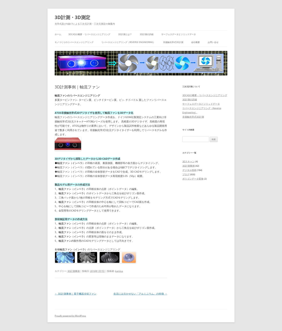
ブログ (185, 174)
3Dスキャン (188, 161)
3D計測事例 (73, 271)
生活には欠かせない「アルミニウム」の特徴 (140, 293)
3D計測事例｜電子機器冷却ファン (75, 293)
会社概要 (195, 42)
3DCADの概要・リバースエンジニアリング (89, 34)
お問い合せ (213, 42)
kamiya (119, 271)
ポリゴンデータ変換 (192, 178)
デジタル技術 (189, 170)
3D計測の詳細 (146, 34)
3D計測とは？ (125, 34)
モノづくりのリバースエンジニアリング (74, 42)
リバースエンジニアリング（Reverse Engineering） (128, 42)
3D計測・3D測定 (72, 17)
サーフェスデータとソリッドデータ (178, 34)
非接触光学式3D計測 (173, 42)
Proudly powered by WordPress (70, 315)
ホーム (58, 34)
